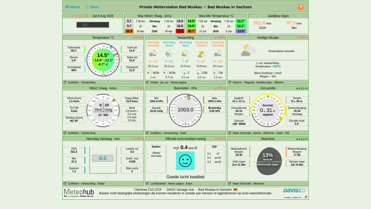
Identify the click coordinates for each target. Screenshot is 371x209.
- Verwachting (87, 82)
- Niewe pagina (178, 82)
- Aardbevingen (263, 82)
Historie (234, 82)
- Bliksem (278, 82)
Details (151, 82)
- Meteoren (268, 133)
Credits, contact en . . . (296, 197)
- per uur (164, 82)
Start (91, 7)
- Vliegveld (248, 82)
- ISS (286, 133)
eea (193, 148)
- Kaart (182, 133)
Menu (73, 7)
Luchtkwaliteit (155, 183)
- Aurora (256, 133)
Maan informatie (239, 133)
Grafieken (71, 82)
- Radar (100, 183)
